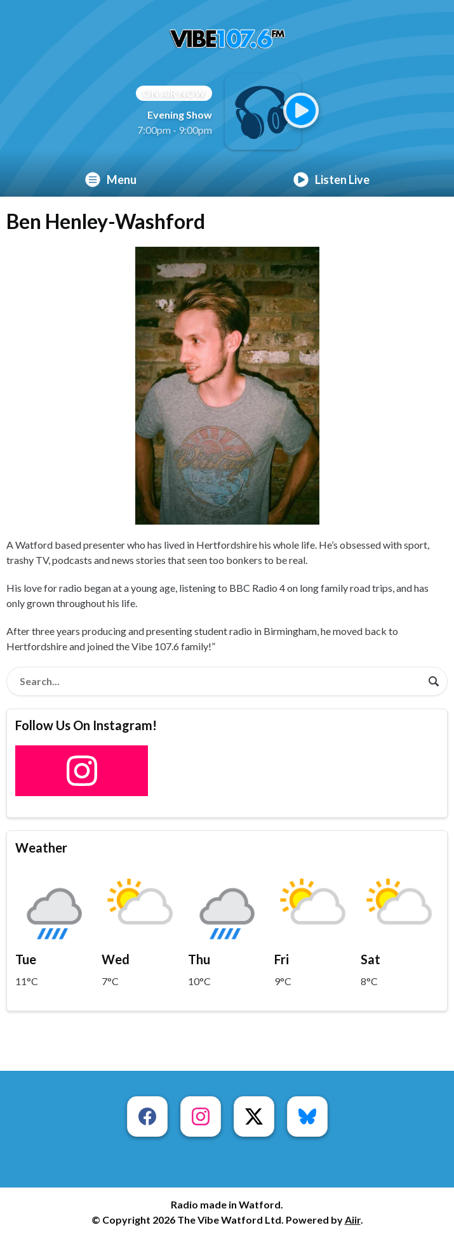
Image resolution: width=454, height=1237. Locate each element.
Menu (111, 179)
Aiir (353, 1220)
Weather (41, 847)
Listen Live (331, 179)
